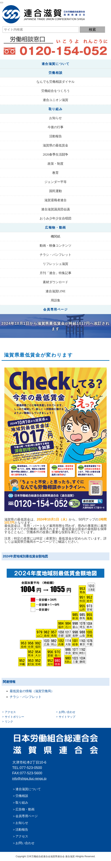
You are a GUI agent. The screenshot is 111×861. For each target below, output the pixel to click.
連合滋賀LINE (55, 291)
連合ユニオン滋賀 (55, 100)
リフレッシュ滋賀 (55, 264)
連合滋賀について (56, 63)
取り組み (55, 109)
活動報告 (55, 136)
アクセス (10, 712)
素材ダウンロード (55, 282)
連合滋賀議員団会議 (55, 209)
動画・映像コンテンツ (55, 245)
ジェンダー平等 (55, 182)
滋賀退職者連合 (55, 200)
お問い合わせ (67, 712)
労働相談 (55, 72)
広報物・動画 (55, 227)
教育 (55, 172)
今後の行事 (55, 127)
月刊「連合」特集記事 (55, 273)
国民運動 (55, 191)
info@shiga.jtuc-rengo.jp (29, 778)
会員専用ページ (55, 309)
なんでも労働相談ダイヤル (55, 81)
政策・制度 (55, 163)
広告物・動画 (24, 809)
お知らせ (55, 118)
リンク (9, 721)
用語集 (55, 300)
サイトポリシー (14, 716)
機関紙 (55, 236)
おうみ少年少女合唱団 (55, 218)
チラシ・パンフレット (55, 254)
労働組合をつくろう (55, 90)
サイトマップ (67, 716)
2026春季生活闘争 (55, 154)
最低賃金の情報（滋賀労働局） (32, 691)
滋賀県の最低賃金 (55, 145)
